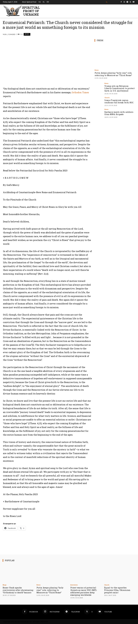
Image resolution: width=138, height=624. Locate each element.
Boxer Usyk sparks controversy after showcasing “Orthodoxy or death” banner (18, 590)
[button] (107, 2)
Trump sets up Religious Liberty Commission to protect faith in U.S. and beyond (119, 88)
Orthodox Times (80, 92)
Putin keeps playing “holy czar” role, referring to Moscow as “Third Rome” (113, 74)
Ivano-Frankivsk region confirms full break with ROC (118, 100)
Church (107, 96)
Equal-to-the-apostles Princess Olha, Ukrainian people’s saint (117, 590)
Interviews (74, 585)
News (27, 34)
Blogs (4, 585)
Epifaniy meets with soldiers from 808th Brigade (119, 111)
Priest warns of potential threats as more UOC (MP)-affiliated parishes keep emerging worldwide (83, 591)
